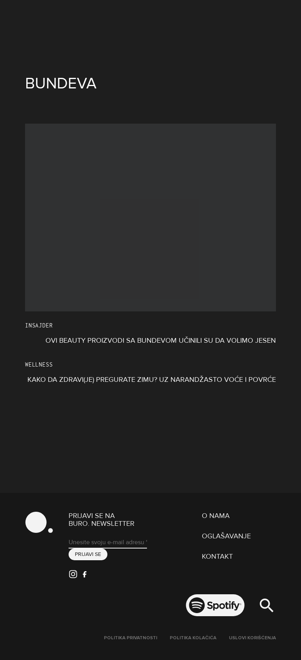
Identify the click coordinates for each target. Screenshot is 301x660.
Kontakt (217, 556)
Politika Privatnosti (130, 638)
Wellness (39, 364)
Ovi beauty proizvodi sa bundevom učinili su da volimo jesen (160, 340)
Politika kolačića (193, 638)
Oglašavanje (226, 536)
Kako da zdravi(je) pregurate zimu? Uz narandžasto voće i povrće (151, 379)
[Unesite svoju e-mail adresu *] (108, 543)
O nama (216, 515)
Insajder (39, 325)
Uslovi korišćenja (252, 638)
